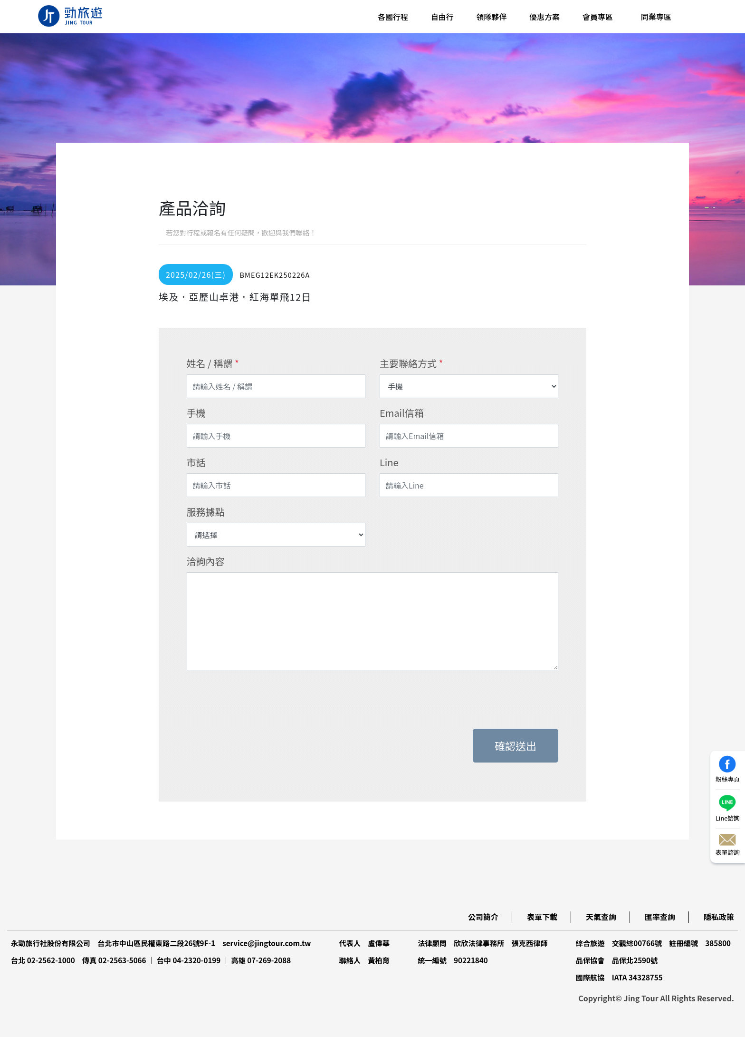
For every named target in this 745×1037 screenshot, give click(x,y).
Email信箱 (402, 413)
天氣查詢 (601, 916)
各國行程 (393, 16)
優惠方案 (544, 16)
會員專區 (598, 16)
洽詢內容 (206, 561)
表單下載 (542, 916)
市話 (196, 462)
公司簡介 (483, 916)
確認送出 (515, 745)
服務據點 (206, 511)
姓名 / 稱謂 (213, 363)
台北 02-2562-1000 (43, 960)
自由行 (442, 16)
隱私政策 (719, 916)
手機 (196, 413)
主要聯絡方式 (411, 363)
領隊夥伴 (491, 16)
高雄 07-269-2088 (261, 960)
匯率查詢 (660, 916)
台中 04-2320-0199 (189, 960)
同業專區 (656, 16)
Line (389, 462)
